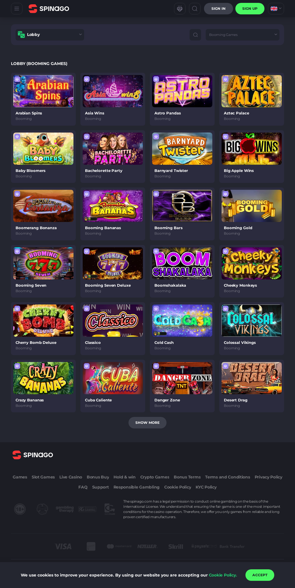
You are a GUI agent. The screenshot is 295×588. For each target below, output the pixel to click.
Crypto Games (154, 477)
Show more (147, 422)
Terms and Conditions (227, 477)
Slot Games (43, 477)
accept (259, 575)
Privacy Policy (268, 477)
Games (20, 477)
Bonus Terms (187, 477)
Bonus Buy (98, 477)
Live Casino (70, 477)
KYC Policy (206, 487)
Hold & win (124, 477)
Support (100, 487)
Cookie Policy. (223, 575)
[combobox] (276, 8)
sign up (250, 8)
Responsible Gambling (137, 487)
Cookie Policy (177, 487)
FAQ (82, 487)
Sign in (218, 8)
